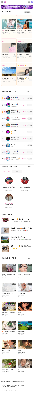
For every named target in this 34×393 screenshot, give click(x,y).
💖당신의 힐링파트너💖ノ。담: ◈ (18, 99)
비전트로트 (20, 18)
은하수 (19, 350)
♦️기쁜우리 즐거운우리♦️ (15, 119)
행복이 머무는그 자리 (15, 137)
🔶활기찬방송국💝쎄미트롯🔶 (17, 133)
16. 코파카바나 (21, 293)
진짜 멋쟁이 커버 (6, 350)
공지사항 (3, 381)
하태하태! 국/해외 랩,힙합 (9, 187)
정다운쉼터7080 (21, 41)
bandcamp (13, 151)
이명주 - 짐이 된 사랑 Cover (8, 370)
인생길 (19, 312)
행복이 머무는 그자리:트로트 (16, 139)
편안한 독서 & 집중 (9, 204)
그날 (19, 370)
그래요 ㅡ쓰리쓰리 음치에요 (8, 274)
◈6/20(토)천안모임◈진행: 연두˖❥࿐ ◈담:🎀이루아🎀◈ (9, 54)
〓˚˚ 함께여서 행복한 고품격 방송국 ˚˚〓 (19, 113)
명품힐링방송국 (14, 106)
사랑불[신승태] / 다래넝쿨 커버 (25, 274)
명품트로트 (4, 41)
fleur (12, 144)
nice (12, 146)
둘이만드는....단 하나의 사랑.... (24, 54)
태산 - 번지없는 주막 (23, 331)
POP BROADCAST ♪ (15, 153)
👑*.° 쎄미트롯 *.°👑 (22, 65)
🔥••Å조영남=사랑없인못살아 (9, 331)
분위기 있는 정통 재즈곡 (25, 187)
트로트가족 (4, 18)
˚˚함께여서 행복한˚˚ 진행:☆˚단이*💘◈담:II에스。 (24, 30)
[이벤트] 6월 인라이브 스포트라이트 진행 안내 (16, 381)
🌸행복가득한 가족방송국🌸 (16, 126)
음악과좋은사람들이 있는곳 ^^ (17, 159)
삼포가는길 (4, 65)
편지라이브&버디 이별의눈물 (9, 293)
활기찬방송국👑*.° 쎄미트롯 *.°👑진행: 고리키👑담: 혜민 (24, 78)
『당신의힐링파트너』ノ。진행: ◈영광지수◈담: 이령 (9, 78)
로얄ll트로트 (13, 117)
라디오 (15, 32)
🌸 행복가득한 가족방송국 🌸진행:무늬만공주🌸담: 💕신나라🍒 (9, 30)
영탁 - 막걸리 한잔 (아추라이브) (9, 312)
